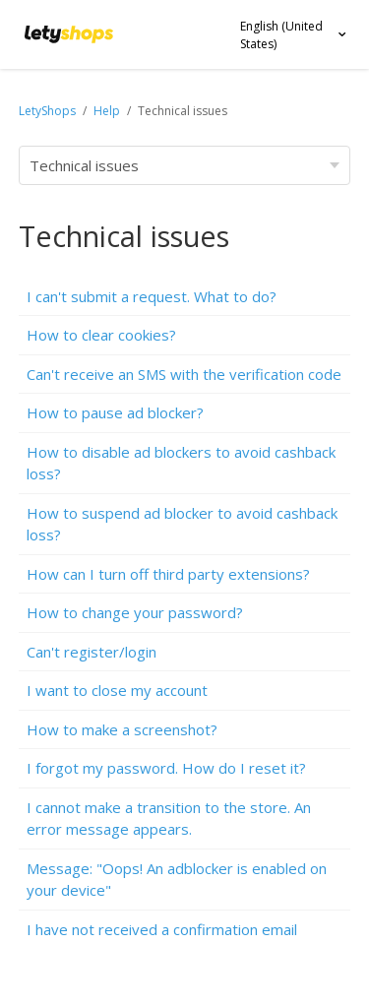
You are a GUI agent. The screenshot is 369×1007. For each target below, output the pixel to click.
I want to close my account (117, 690)
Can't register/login (91, 651)
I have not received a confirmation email (162, 929)
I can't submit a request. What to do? (152, 296)
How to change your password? (135, 612)
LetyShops (47, 110)
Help (108, 110)
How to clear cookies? (101, 335)
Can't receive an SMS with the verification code (184, 374)
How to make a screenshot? (122, 729)
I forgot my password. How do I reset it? (166, 768)
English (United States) (281, 35)
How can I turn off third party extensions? (168, 574)
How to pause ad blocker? (115, 412)
